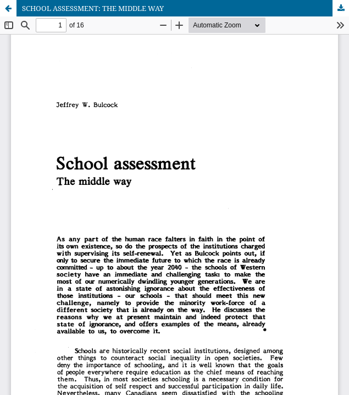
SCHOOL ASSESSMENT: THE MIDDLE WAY (93, 8)
